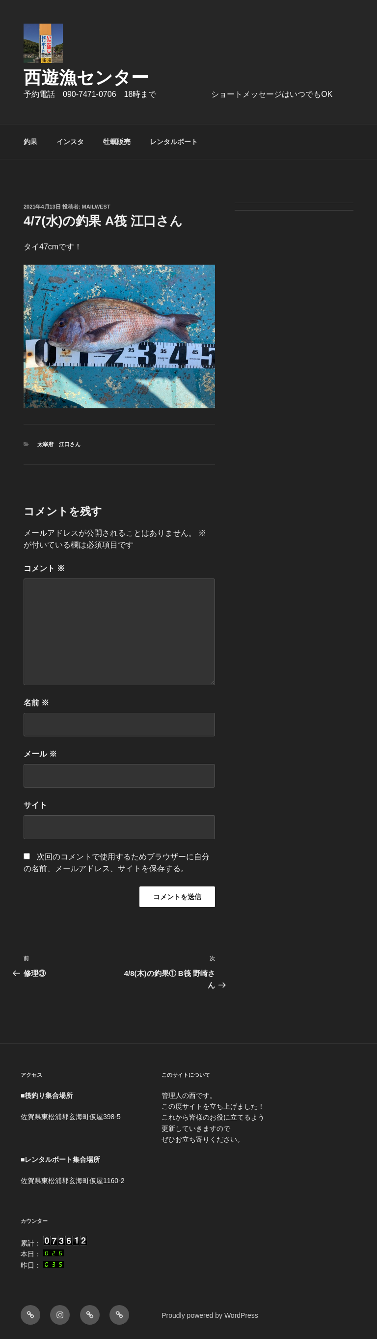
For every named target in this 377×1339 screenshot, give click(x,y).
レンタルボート (174, 142)
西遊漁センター (86, 77)
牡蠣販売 (117, 142)
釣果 (30, 142)
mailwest (96, 207)
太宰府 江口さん (59, 444)
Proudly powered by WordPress (210, 1315)
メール (40, 754)
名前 (36, 703)
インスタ (70, 142)
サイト (35, 805)
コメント (44, 568)
